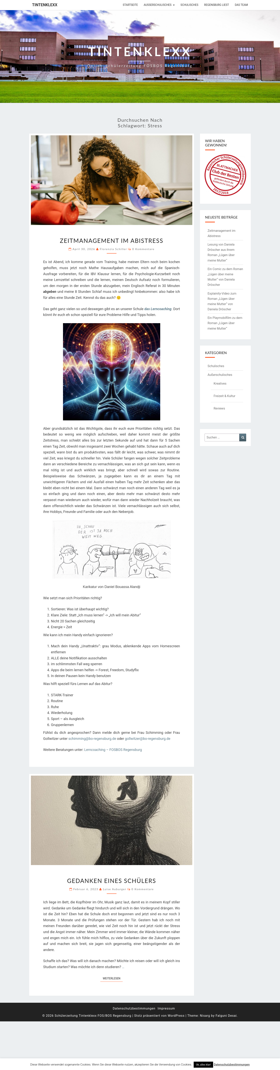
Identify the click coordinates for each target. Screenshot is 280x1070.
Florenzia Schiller (113, 249)
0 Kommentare (143, 249)
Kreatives (220, 383)
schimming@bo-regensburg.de (92, 739)
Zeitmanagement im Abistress (111, 240)
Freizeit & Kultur (224, 396)
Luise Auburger (114, 889)
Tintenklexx (44, 5)
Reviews (219, 408)
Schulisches (189, 4)
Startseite (130, 4)
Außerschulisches (158, 4)
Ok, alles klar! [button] (203, 1064)
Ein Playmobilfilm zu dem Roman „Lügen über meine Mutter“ (225, 323)
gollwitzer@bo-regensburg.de (147, 739)
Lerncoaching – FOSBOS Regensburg (113, 750)
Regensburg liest (216, 4)
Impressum (166, 1008)
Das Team (241, 4)
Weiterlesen (113, 978)
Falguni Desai (226, 1016)
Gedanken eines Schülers (111, 880)
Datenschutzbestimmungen (134, 1008)
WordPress (176, 1016)
